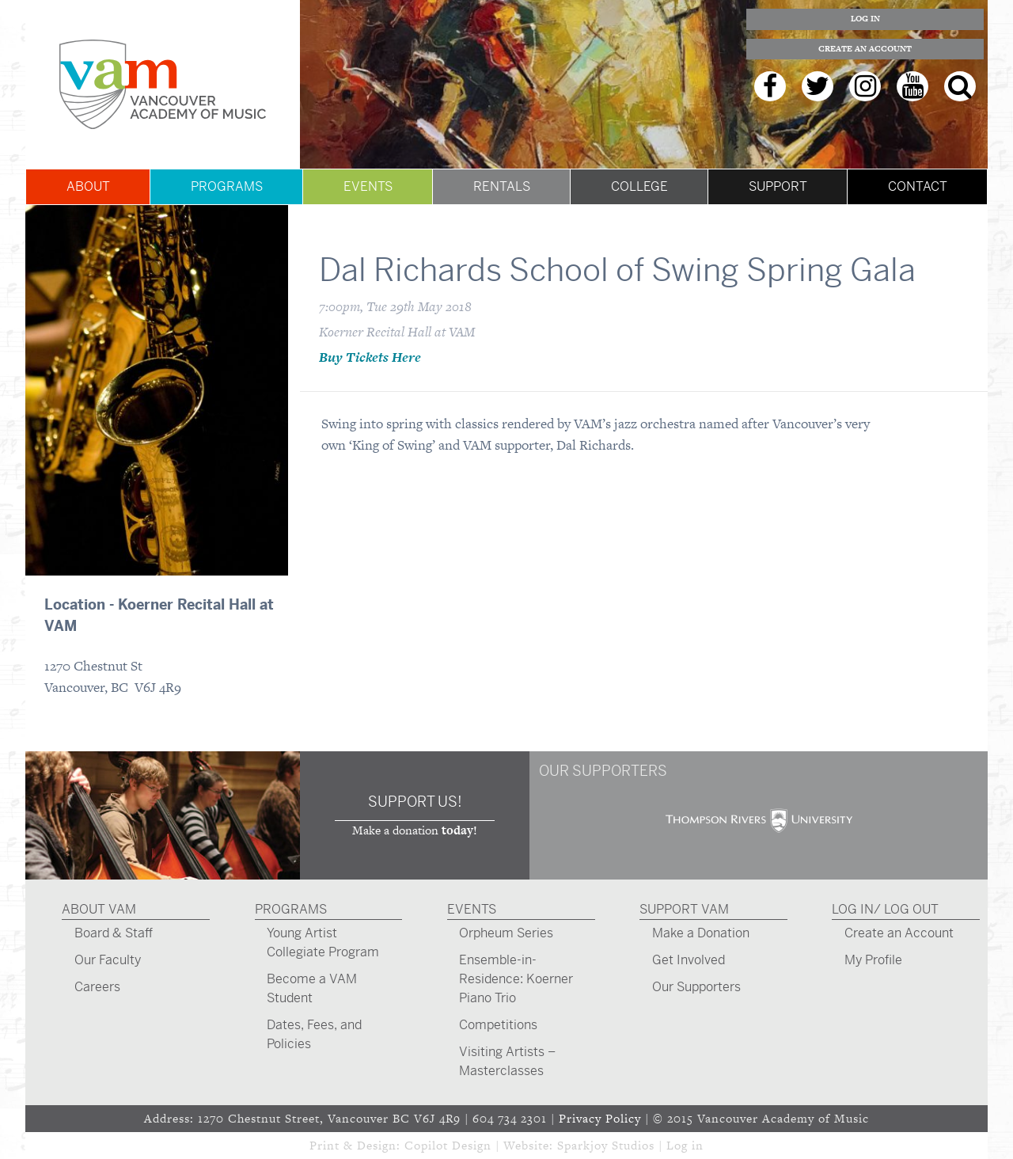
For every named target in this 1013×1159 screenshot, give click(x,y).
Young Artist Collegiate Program (323, 942)
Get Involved (688, 960)
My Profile (873, 960)
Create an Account (865, 49)
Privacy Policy (600, 1118)
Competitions (498, 1024)
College (639, 186)
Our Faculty (107, 960)
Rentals (501, 186)
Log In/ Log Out (885, 909)
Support (778, 186)
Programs (227, 186)
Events (368, 186)
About (88, 186)
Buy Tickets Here (370, 357)
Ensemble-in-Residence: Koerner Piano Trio (516, 979)
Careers (97, 986)
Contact (917, 186)
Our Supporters (696, 986)
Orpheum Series (506, 933)
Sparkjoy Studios (605, 1145)
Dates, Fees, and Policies (314, 1034)
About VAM (99, 909)
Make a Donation (700, 933)
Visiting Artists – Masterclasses (507, 1061)
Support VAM (684, 909)
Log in (685, 1145)
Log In (865, 19)
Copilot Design (447, 1145)
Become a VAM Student (312, 988)
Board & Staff (113, 933)
